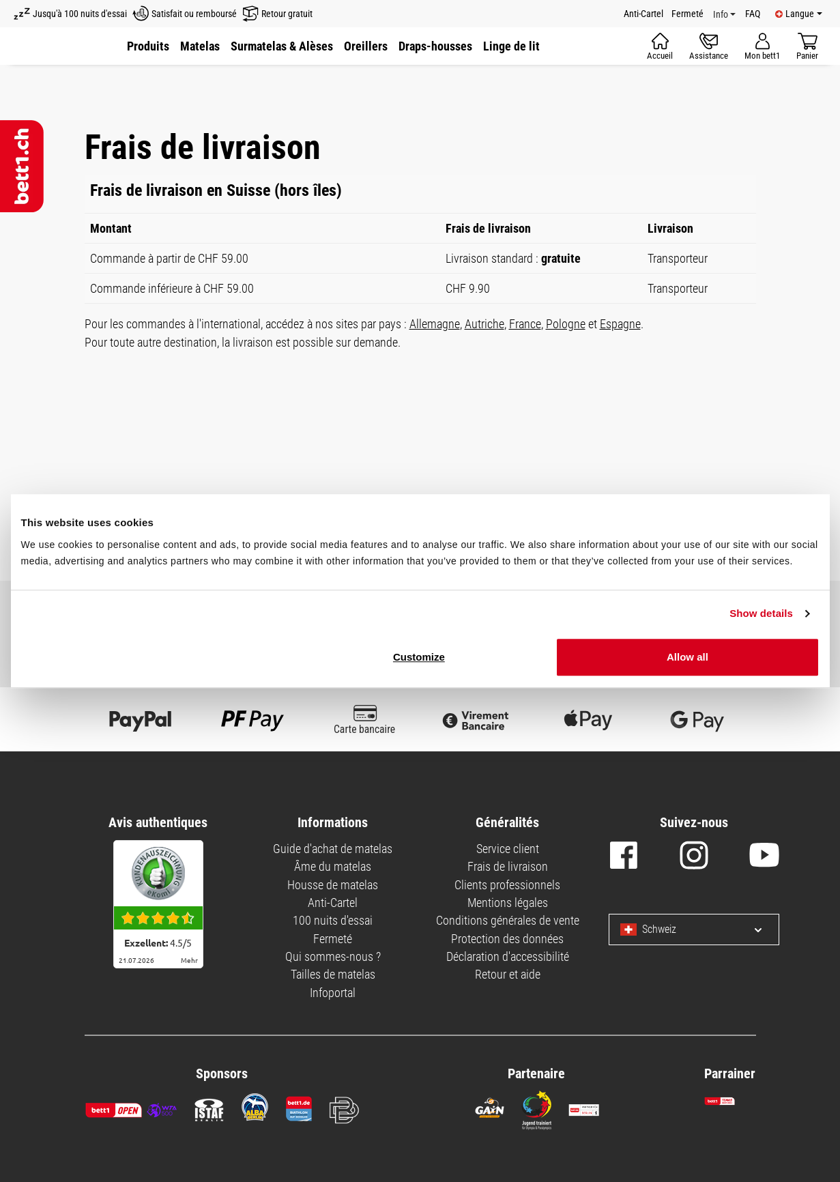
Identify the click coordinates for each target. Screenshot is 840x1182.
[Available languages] (798, 13)
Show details (761, 613)
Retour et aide (507, 974)
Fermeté (687, 13)
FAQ (752, 13)
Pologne (565, 324)
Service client (507, 848)
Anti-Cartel (643, 13)
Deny (807, 561)
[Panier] (807, 46)
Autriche (484, 324)
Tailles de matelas (333, 974)
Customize (419, 657)
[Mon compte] (762, 46)
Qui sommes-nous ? (333, 956)
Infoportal (333, 992)
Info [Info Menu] (720, 14)
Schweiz (648, 929)
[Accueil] (660, 46)
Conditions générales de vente (507, 920)
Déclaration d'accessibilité (507, 956)
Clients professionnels (507, 885)
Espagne (620, 324)
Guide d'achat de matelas (332, 848)
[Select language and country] (747, 929)
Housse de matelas (332, 885)
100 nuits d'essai (333, 920)
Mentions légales (507, 902)
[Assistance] (708, 46)
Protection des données (507, 939)
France (525, 324)
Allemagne (434, 324)
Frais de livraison (507, 866)
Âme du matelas (332, 866)
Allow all (687, 657)
